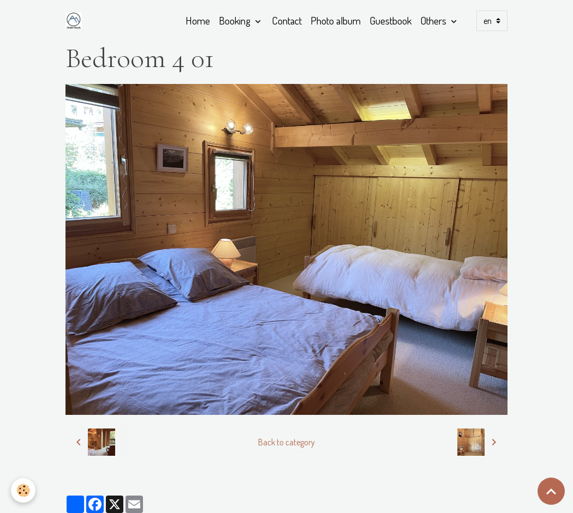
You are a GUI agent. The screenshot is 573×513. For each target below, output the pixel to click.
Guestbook (390, 20)
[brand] (75, 21)
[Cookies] (23, 490)
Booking (236, 20)
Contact (287, 20)
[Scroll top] (551, 491)
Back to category (286, 442)
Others (434, 20)
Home (198, 20)
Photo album (336, 20)
